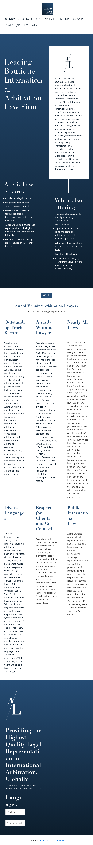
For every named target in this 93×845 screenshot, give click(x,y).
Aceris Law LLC (46, 840)
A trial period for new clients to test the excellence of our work (69, 246)
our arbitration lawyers (14, 547)
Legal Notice (59, 840)
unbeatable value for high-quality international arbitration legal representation (14, 467)
